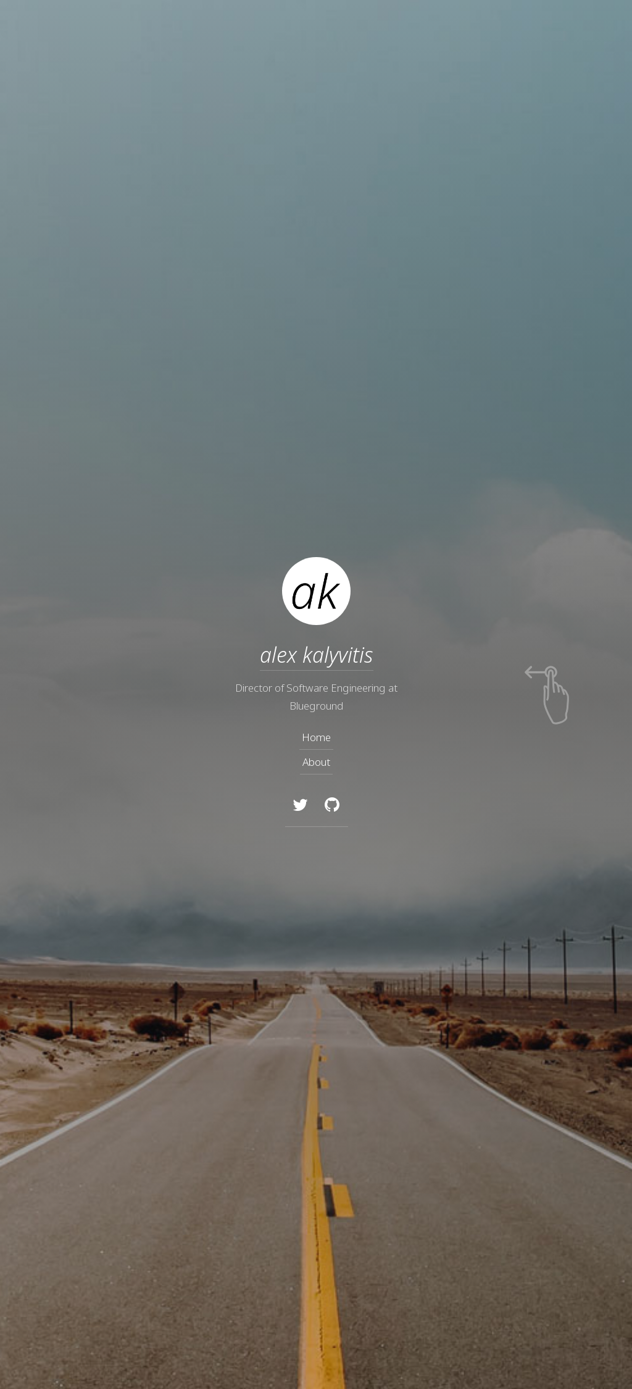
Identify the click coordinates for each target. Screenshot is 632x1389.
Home (316, 737)
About (316, 762)
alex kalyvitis (316, 654)
